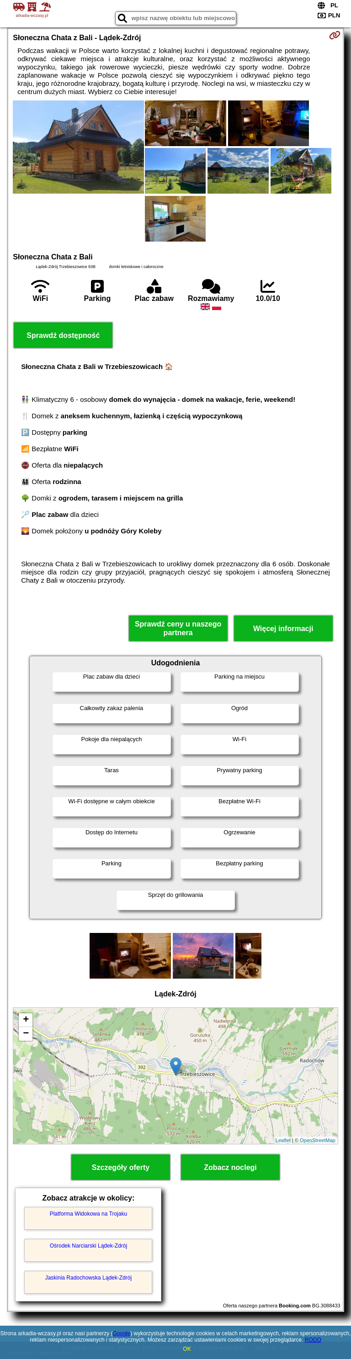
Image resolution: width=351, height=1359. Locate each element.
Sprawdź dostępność (63, 335)
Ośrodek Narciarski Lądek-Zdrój (88, 1246)
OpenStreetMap (317, 1140)
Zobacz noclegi (230, 1167)
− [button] (26, 1034)
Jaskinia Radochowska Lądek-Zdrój (88, 1278)
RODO (313, 1340)
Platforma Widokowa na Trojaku (88, 1214)
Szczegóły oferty (120, 1167)
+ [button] (26, 1020)
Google (121, 1333)
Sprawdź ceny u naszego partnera (178, 628)
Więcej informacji (283, 628)
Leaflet (283, 1140)
